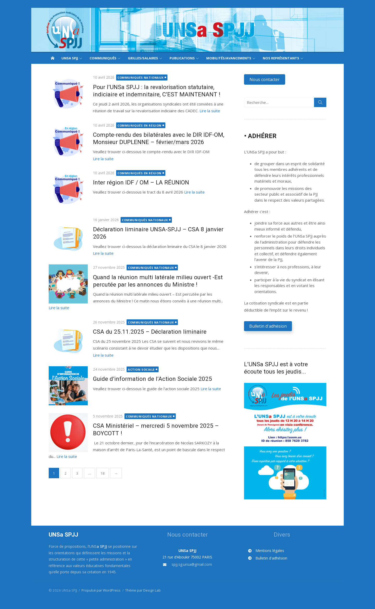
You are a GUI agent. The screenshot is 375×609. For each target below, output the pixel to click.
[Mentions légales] (282, 552)
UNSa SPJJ (69, 58)
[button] (265, 79)
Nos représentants (281, 58)
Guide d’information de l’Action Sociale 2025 (150, 371)
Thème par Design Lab (141, 591)
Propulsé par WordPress (99, 591)
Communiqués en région (138, 125)
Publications (182, 58)
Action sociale (139, 362)
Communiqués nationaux (139, 77)
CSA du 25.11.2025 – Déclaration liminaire (148, 324)
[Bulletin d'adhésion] (283, 559)
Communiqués (103, 58)
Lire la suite (208, 110)
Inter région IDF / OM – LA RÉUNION (139, 181)
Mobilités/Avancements (228, 58)
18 (101, 465)
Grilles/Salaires (143, 58)
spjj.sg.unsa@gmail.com (192, 565)
